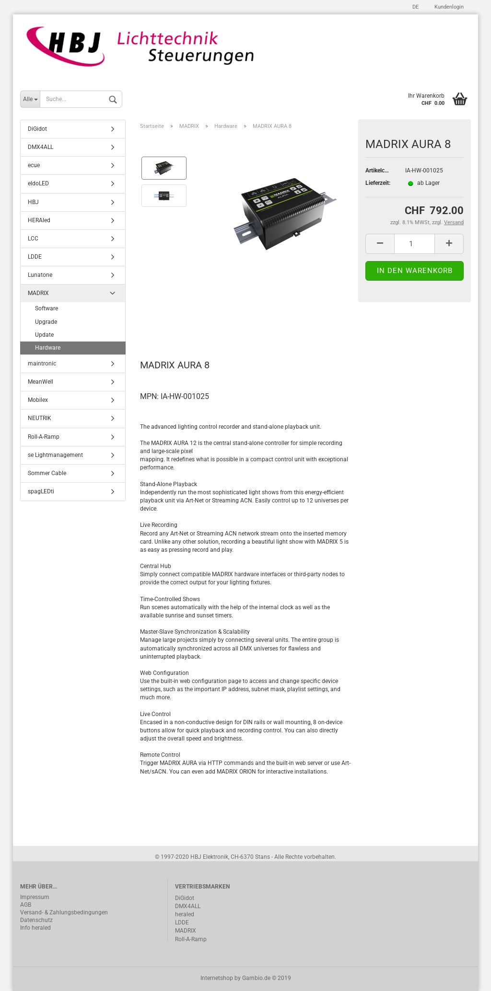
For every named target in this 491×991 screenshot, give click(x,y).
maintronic (42, 363)
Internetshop (216, 978)
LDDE (35, 256)
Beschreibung (176, 323)
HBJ (33, 202)
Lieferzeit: (377, 183)
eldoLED (38, 184)
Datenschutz (36, 920)
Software (46, 309)
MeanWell (40, 381)
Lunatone (40, 275)
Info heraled (35, 928)
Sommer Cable (47, 473)
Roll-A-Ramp (43, 436)
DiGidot (37, 128)
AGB (25, 905)
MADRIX (38, 293)
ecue (34, 165)
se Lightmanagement (55, 455)
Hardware (47, 347)
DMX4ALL (40, 147)
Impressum (34, 897)
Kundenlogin (448, 7)
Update (44, 334)
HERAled (39, 220)
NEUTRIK (39, 418)
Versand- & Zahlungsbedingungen (64, 912)
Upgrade (46, 322)
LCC (33, 238)
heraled (184, 914)
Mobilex (38, 400)
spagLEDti (41, 491)
